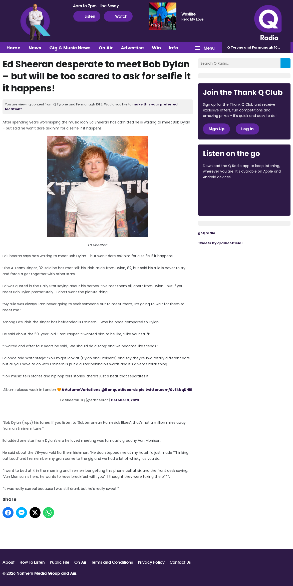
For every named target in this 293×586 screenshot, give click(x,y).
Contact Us (180, 562)
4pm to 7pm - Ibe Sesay (96, 6)
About (9, 562)
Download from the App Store (222, 190)
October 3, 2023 (125, 400)
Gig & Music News (70, 48)
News (35, 48)
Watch (118, 16)
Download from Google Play (222, 203)
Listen (86, 16)
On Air (106, 48)
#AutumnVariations (80, 389)
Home (14, 48)
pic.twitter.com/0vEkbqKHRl (165, 389)
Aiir (73, 573)
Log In (247, 129)
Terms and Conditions (112, 562)
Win (156, 48)
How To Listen (32, 562)
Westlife (188, 14)
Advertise (132, 48)
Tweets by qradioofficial (220, 243)
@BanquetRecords (119, 389)
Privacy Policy (151, 562)
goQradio (206, 233)
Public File (59, 562)
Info (173, 48)
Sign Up (216, 129)
